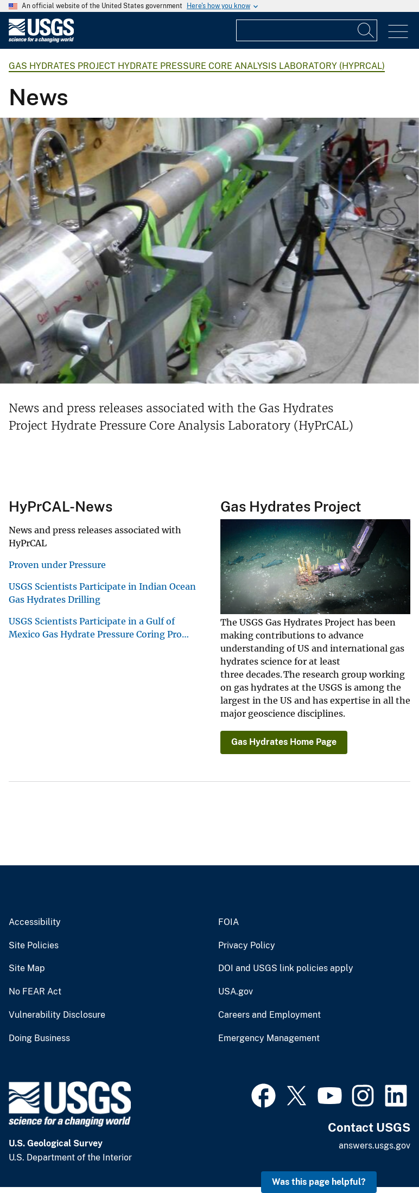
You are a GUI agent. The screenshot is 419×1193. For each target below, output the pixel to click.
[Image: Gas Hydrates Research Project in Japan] (209, 251)
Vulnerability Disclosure (57, 1015)
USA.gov (235, 992)
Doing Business (39, 1038)
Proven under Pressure (57, 564)
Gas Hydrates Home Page (284, 742)
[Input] (306, 30)
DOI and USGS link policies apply (285, 968)
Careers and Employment (269, 1015)
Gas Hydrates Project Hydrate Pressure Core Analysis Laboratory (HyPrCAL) (197, 66)
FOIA (228, 922)
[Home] (41, 40)
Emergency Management (269, 1038)
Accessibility (35, 922)
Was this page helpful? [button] (319, 1182)
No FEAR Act (35, 992)
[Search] (366, 30)
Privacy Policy (246, 945)
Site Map (27, 968)
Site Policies (34, 945)
